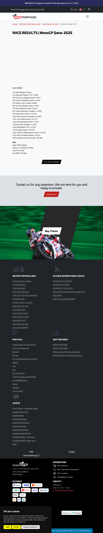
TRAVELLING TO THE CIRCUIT (24, 345)
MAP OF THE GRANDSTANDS (64, 299)
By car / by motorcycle (20, 348)
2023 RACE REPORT (20, 327)
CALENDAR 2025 (19, 320)
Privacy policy (17, 474)
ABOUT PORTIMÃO (60, 348)
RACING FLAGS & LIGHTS (22, 302)
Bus (13, 370)
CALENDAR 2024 (19, 310)
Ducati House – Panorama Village (25, 408)
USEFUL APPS (17, 391)
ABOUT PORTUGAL (60, 345)
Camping (15, 387)
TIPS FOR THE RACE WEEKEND (24, 295)
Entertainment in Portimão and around (67, 355)
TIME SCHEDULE (19, 288)
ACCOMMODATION (19, 380)
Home (14, 24)
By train (15, 355)
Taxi (13, 366)
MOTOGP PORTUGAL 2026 (30, 24)
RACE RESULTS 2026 (20, 306)
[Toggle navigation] (87, 16)
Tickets (72, 451)
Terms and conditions (20, 471)
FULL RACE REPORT (51, 162)
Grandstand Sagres (19, 419)
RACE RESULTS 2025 (51, 24)
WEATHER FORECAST (20, 292)
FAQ (31, 451)
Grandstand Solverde (20, 412)
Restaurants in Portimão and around (66, 352)
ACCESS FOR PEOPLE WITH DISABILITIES (69, 292)
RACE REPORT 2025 (20, 313)
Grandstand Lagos (19, 426)
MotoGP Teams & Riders (21, 281)
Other (14, 444)
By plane (15, 352)
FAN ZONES (57, 295)
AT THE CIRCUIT (18, 373)
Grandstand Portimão (20, 430)
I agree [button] (7, 527)
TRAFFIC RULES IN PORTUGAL (24, 377)
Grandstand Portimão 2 (21, 423)
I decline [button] (16, 527)
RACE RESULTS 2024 (20, 317)
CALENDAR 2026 (19, 285)
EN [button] (82, 9)
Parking (15, 362)
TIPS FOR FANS (18, 299)
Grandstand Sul (18, 415)
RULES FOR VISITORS (61, 285)
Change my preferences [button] (30, 527)
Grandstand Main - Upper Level (23, 440)
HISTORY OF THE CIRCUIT (63, 288)
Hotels (15, 384)
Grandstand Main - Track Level (23, 437)
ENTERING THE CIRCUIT (62, 281)
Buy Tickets (51, 231)
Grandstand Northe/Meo (21, 433)
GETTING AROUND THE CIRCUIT (25, 359)
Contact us (51, 194)
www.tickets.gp (31, 455)
